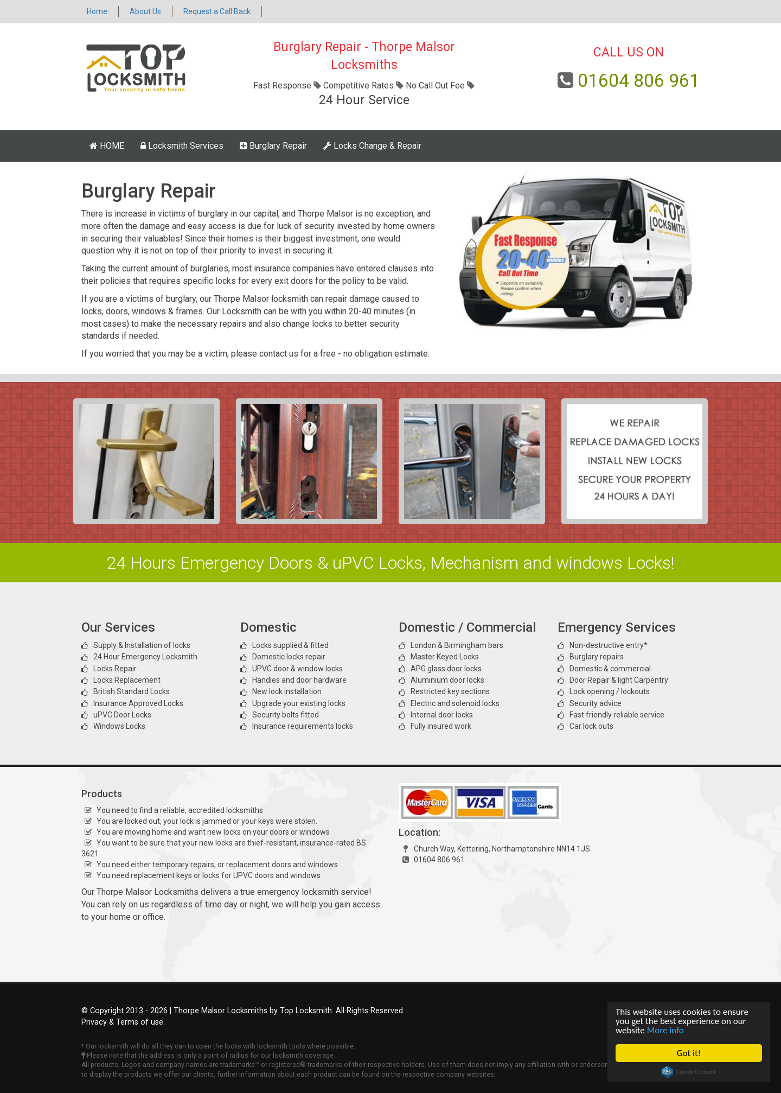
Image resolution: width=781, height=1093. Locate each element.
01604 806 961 (639, 80)
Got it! (689, 1053)
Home (97, 11)
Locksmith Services (181, 146)
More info (665, 1030)
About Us (145, 11)
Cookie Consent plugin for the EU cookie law (689, 1072)
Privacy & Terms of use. (123, 1022)
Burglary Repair (273, 146)
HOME (106, 146)
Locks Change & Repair (372, 146)
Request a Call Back (217, 11)
